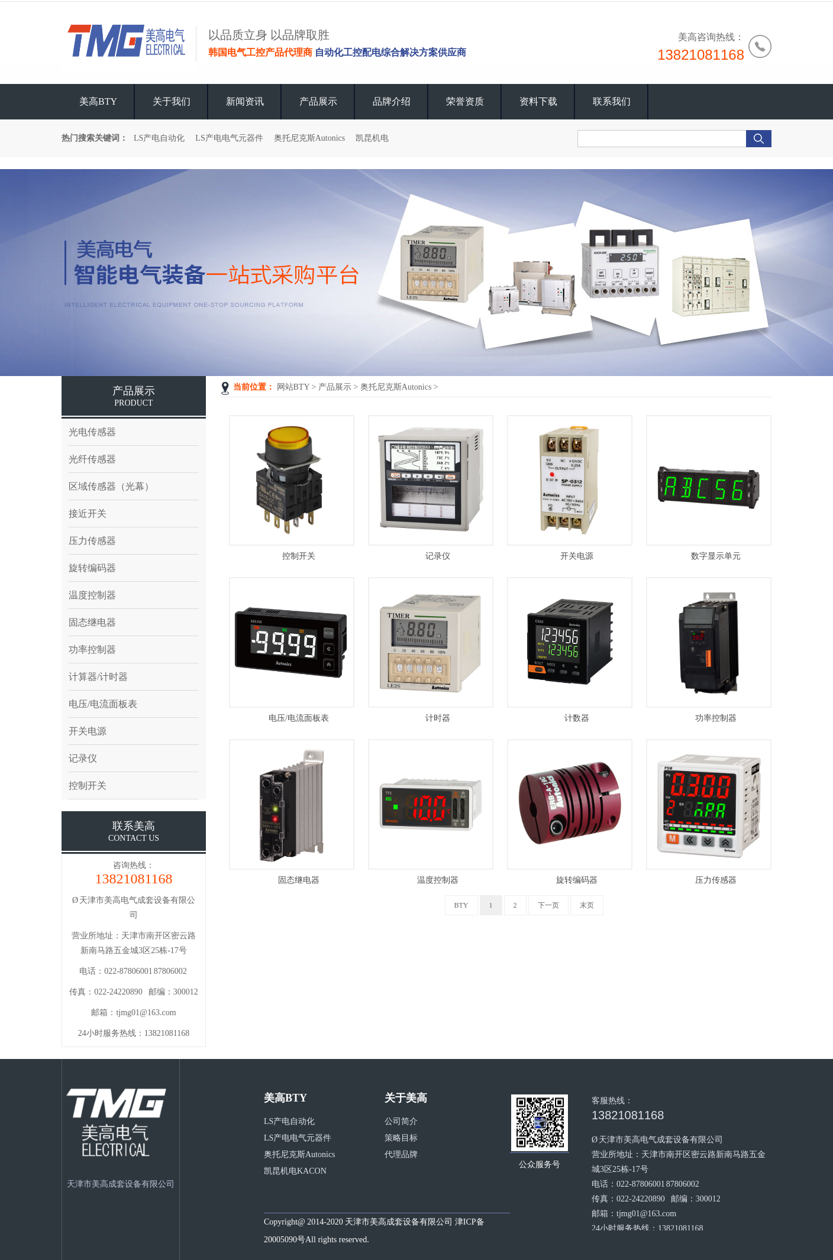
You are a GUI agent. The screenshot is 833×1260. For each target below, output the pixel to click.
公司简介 (401, 1121)
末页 (587, 905)
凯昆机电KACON (295, 1171)
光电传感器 (92, 432)
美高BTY (98, 101)
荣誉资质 (465, 101)
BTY (461, 905)
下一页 (548, 905)
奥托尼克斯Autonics (310, 138)
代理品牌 (401, 1154)
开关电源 (576, 556)
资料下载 (538, 101)
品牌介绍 (392, 101)
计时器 (437, 718)
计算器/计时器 (98, 677)
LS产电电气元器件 (229, 138)
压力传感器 (716, 880)
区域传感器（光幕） (111, 486)
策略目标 (401, 1137)
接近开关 (87, 513)
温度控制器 (438, 880)
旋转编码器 (577, 880)
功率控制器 (716, 718)
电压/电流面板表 (299, 718)
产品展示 (318, 101)
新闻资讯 (245, 101)
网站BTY (293, 387)
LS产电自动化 (159, 138)
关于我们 (172, 101)
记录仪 (437, 556)
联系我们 (612, 101)
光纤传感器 (92, 459)
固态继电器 (298, 880)
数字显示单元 (716, 556)
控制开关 (298, 556)
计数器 (576, 718)
